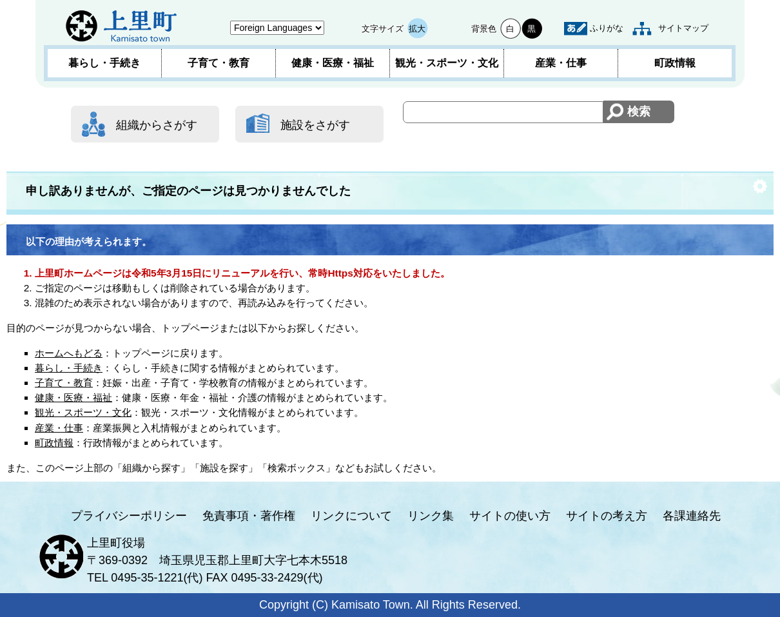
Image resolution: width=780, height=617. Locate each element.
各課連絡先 (692, 515)
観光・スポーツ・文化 (446, 62)
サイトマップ (683, 28)
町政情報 (675, 62)
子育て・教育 (218, 62)
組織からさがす (156, 125)
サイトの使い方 (510, 515)
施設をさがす (315, 125)
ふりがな (606, 28)
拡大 (417, 29)
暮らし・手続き (104, 62)
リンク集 (430, 515)
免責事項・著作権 (248, 515)
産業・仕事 (561, 62)
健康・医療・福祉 (332, 62)
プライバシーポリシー (129, 515)
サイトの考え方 (606, 515)
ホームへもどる (68, 353)
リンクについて (351, 515)
